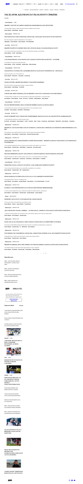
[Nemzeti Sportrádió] (70, 4)
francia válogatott (7, 30)
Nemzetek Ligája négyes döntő (33, 134)
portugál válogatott (22, 181)
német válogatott (7, 134)
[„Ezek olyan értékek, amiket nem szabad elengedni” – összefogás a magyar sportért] (13, 262)
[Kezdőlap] (7, 4)
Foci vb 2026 (7, 45)
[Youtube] (74, 480)
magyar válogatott (21, 41)
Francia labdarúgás (8, 22)
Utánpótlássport (62, 9)
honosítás (21, 30)
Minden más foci (8, 124)
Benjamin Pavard (25, 169)
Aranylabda (6, 109)
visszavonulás (20, 75)
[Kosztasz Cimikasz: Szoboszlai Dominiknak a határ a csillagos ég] (13, 318)
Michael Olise (58, 121)
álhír (20, 169)
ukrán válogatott (45, 98)
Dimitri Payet (14, 75)
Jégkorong (6, 338)
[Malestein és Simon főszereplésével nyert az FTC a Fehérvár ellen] (13, 400)
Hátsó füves (56, 9)
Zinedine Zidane (25, 64)
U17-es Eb (47, 181)
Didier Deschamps (32, 64)
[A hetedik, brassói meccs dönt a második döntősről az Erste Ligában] (14, 336)
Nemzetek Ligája (23, 134)
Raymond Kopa (28, 203)
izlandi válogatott (37, 98)
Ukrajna (39, 121)
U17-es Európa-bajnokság (39, 181)
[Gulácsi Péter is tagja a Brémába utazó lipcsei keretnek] (14, 425)
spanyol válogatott (36, 158)
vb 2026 (13, 52)
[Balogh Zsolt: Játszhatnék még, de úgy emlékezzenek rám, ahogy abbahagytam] (13, 412)
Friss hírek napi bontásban (34, 9)
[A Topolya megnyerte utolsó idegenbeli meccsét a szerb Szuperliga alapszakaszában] (13, 394)
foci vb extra (25, 98)
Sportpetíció (26, 9)
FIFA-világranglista (30, 41)
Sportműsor (41, 9)
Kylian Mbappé (15, 30)
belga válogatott (30, 181)
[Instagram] (69, 480)
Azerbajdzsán (71, 121)
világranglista (7, 41)
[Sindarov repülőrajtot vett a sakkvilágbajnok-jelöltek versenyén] (13, 281)
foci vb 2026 (6, 121)
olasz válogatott (15, 181)
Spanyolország (29, 158)
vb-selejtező (31, 98)
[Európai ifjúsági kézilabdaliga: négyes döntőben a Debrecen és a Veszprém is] (13, 388)
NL (20, 226)
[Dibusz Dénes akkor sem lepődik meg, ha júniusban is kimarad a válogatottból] (13, 406)
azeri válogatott (7, 98)
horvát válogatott (15, 215)
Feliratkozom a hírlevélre (14, 300)
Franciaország (27, 75)
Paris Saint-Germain (37, 147)
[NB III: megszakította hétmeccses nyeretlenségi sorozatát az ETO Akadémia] (14, 445)
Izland (35, 121)
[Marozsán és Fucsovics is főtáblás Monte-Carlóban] (14, 355)
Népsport (6, 196)
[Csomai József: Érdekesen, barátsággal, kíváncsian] (14, 467)
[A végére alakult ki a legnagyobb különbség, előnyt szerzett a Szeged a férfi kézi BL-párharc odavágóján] (13, 312)
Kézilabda (6, 375)
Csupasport (51, 9)
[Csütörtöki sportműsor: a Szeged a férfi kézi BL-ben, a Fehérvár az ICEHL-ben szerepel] (13, 324)
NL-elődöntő (43, 158)
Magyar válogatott (8, 33)
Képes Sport (46, 9)
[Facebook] (72, 480)
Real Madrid (18, 64)
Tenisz (5, 357)
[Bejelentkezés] (62, 4)
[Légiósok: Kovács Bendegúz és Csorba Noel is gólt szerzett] (13, 269)
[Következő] (43, 253)
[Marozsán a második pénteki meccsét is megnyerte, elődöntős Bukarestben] (13, 275)
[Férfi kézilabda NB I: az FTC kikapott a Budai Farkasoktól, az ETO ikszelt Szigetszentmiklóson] (14, 373)
